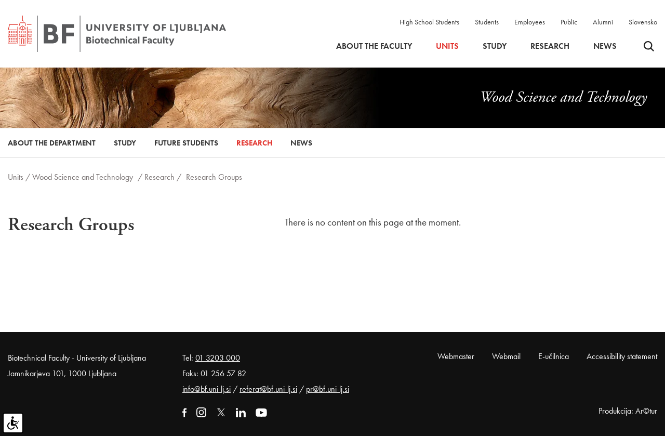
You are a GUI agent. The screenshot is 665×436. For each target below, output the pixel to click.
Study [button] (495, 46)
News (605, 46)
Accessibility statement (622, 356)
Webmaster (455, 356)
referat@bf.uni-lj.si (268, 389)
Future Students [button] (186, 143)
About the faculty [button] (374, 46)
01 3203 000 (217, 357)
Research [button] (549, 46)
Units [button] (447, 46)
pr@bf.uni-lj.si (327, 389)
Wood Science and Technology (82, 176)
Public (569, 22)
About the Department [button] (52, 143)
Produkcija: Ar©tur (627, 410)
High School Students (429, 22)
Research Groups (214, 176)
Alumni (603, 22)
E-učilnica (553, 356)
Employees (529, 22)
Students (487, 22)
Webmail (506, 356)
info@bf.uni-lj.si (206, 389)
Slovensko (643, 22)
